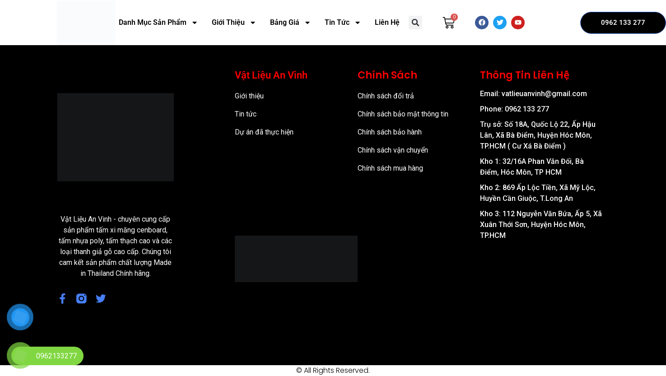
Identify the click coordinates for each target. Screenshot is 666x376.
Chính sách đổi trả (386, 96)
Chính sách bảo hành (390, 132)
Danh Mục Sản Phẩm (158, 22)
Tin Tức (343, 22)
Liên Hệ (387, 22)
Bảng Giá (290, 22)
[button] (415, 22)
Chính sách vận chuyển (393, 150)
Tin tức (245, 114)
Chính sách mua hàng (390, 168)
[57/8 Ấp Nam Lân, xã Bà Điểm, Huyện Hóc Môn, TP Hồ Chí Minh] (541, 296)
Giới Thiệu (234, 22)
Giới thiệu (249, 96)
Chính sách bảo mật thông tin (403, 114)
